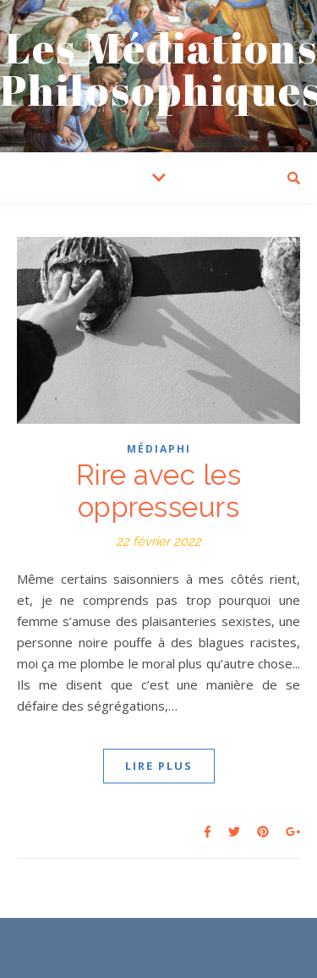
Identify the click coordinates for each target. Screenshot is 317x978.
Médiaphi (159, 449)
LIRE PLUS (159, 765)
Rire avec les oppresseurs (159, 491)
